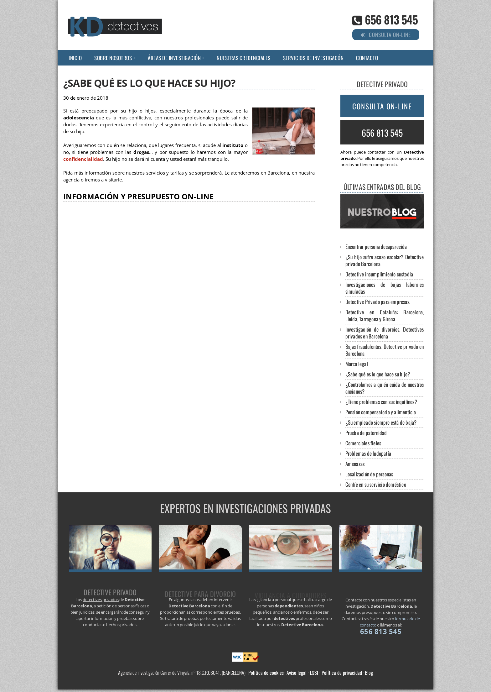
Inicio (75, 58)
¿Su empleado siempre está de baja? (381, 422)
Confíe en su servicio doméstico (375, 484)
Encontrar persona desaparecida (376, 246)
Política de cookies (266, 672)
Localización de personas (369, 474)
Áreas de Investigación (174, 58)
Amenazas (355, 464)
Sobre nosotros (113, 58)
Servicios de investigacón (313, 58)
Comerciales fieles (363, 443)
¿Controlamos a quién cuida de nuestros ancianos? (384, 387)
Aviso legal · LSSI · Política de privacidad (324, 672)
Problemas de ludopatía (368, 453)
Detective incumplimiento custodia (379, 274)
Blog (369, 672)
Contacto (367, 58)
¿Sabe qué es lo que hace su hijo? (377, 374)
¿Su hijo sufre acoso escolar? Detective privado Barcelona (384, 260)
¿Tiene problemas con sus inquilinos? (381, 402)
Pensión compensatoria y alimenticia (380, 412)
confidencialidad (83, 159)
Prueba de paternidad (366, 433)
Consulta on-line (382, 106)
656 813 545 (391, 19)
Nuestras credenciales (244, 58)
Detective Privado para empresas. (377, 302)
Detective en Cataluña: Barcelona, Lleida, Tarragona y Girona (384, 315)
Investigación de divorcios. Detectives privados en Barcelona (384, 332)
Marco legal (356, 364)
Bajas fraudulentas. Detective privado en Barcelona (384, 350)
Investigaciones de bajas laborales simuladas (384, 287)
